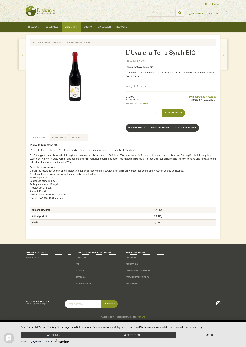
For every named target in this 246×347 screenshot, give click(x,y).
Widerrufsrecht (84, 284)
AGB (77, 264)
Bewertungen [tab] (59, 137)
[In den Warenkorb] (173, 113)
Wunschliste (32, 258)
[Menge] (144, 113)
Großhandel (104, 27)
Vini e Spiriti (72, 27)
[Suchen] (161, 13)
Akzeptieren (131, 335)
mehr (209, 335)
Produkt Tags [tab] (79, 137)
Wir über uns (132, 264)
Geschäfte (131, 258)
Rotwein (141, 86)
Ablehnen (53, 335)
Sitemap (80, 271)
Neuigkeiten (122, 27)
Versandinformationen (137, 277)
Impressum (81, 277)
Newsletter (132, 284)
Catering (88, 27)
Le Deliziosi (34, 27)
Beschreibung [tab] (39, 137)
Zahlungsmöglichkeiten (138, 271)
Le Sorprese (53, 27)
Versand (146, 103)
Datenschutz (82, 258)
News (207, 4)
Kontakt (216, 4)
